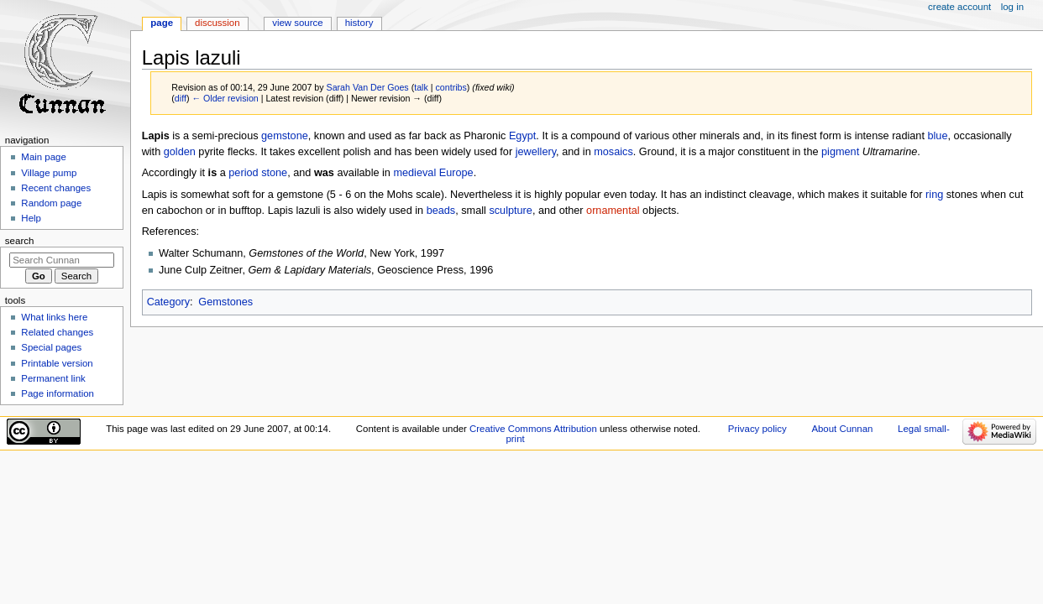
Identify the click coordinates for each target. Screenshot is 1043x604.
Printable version (56, 363)
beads (441, 210)
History (359, 23)
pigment (840, 152)
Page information (57, 393)
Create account (959, 7)
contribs (451, 87)
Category (168, 302)
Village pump (48, 173)
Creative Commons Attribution (533, 429)
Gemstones (225, 302)
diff (180, 98)
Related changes (57, 332)
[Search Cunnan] (61, 260)
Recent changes (56, 188)
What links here (54, 317)
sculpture (510, 210)
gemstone (284, 136)
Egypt (522, 136)
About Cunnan (842, 429)
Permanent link (53, 378)
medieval (414, 173)
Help (31, 218)
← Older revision (224, 98)
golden (180, 152)
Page (161, 23)
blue (937, 136)
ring (934, 194)
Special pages (51, 347)
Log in (1012, 7)
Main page (43, 157)
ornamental (612, 210)
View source (297, 23)
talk (421, 87)
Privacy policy (757, 429)
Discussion (217, 23)
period (243, 173)
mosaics (613, 152)
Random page (51, 203)
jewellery (536, 152)
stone (274, 173)
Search (19, 241)
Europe (456, 173)
